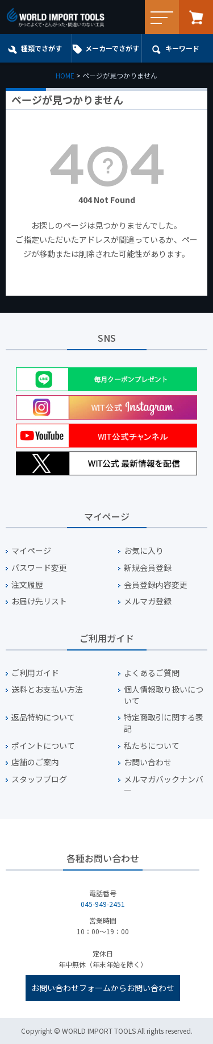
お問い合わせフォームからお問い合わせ (102, 987)
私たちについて (151, 745)
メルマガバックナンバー (163, 785)
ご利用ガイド (35, 673)
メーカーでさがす (112, 48)
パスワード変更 (39, 567)
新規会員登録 (148, 567)
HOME (65, 75)
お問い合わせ (148, 762)
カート (196, 17)
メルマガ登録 (148, 601)
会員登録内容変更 (155, 584)
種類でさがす (41, 48)
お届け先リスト (39, 601)
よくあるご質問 (151, 673)
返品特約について (43, 717)
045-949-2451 (103, 904)
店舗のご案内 (35, 762)
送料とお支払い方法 (47, 689)
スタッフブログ (39, 779)
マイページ (31, 550)
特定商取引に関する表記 (163, 723)
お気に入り (144, 550)
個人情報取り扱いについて (163, 695)
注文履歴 (27, 584)
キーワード (182, 48)
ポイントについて (43, 745)
